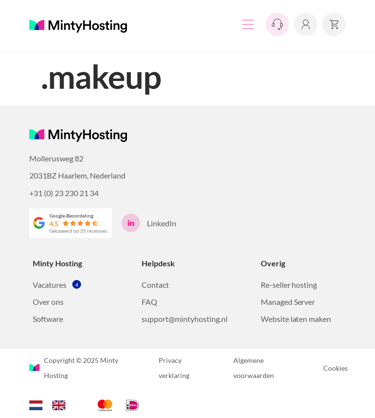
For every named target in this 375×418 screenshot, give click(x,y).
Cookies (335, 368)
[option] (61, 405)
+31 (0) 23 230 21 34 (64, 193)
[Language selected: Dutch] (52, 404)
